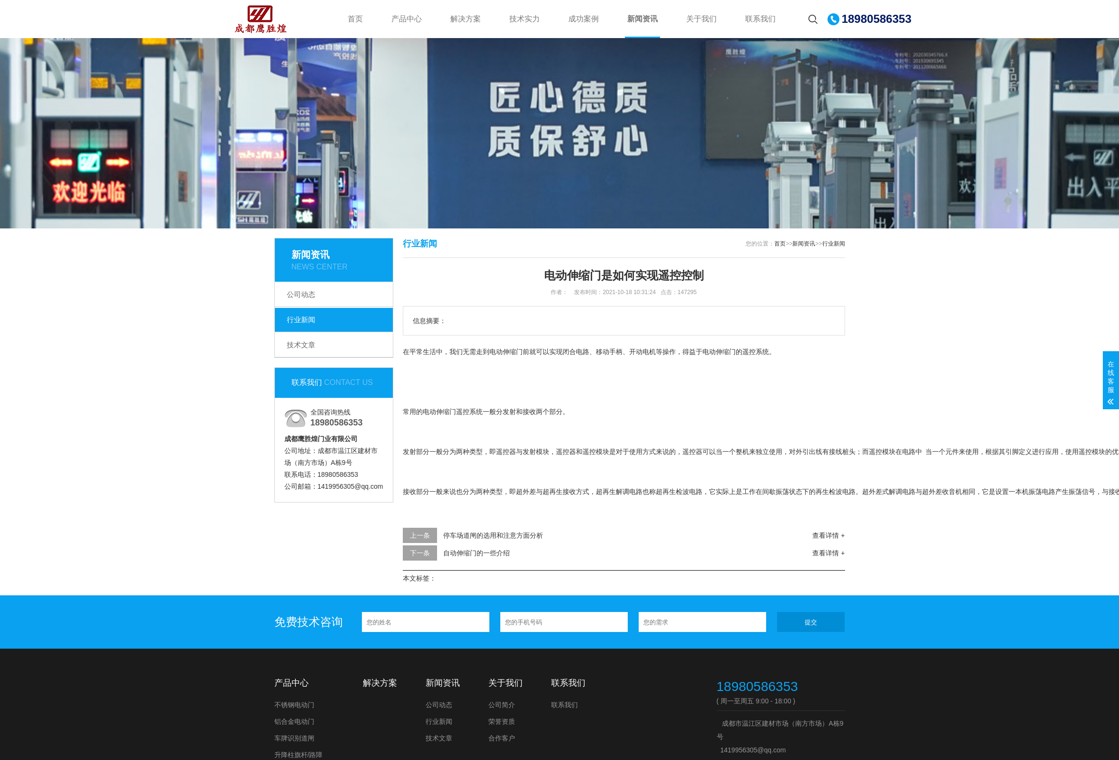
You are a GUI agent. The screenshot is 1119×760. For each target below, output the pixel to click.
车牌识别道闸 (294, 738)
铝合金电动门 (294, 721)
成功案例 (583, 19)
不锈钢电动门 (294, 705)
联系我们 (760, 19)
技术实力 (524, 19)
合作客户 (501, 738)
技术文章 (301, 345)
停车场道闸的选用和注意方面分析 (493, 535)
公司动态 (301, 294)
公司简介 (501, 705)
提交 (811, 622)
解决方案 (465, 19)
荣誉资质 (501, 721)
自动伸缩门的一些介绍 (476, 553)
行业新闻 (301, 320)
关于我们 (701, 19)
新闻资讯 (642, 19)
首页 (355, 19)
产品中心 (406, 19)
